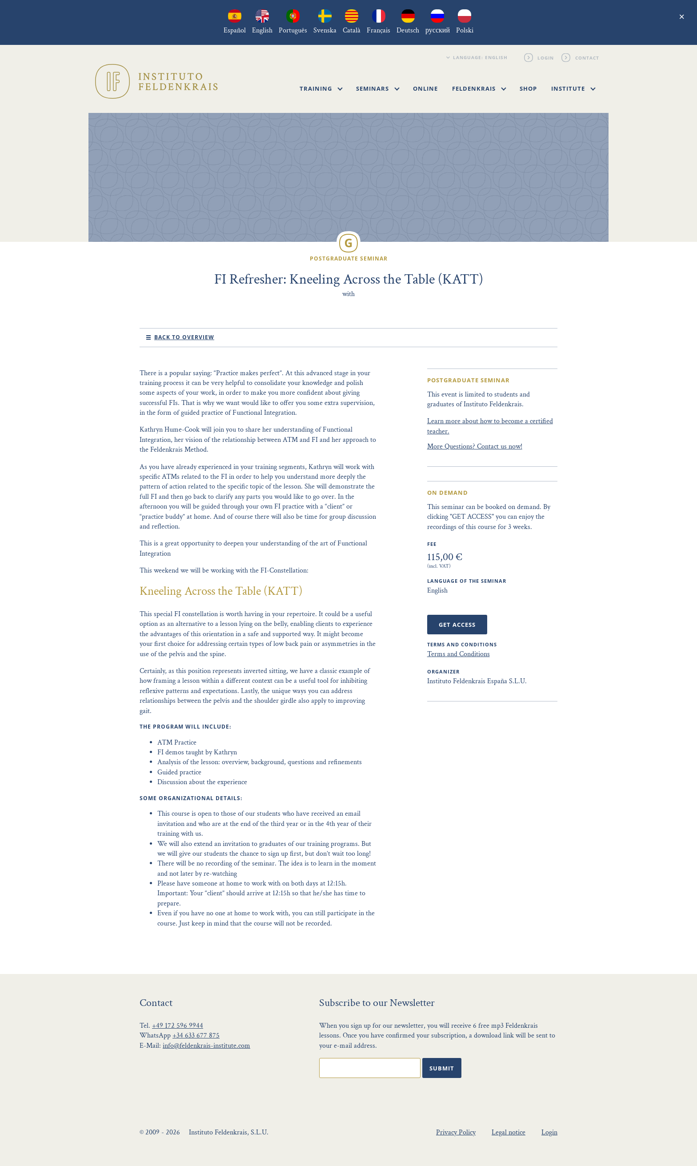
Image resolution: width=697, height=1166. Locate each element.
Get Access (457, 625)
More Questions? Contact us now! (474, 446)
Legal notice (508, 1132)
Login (546, 57)
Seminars (378, 88)
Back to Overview (184, 337)
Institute (573, 88)
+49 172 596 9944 (177, 1025)
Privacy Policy (456, 1132)
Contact (587, 57)
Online (425, 88)
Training (321, 88)
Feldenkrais (479, 88)
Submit (441, 1068)
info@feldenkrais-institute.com (206, 1045)
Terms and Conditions (458, 654)
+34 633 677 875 (196, 1035)
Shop (528, 88)
